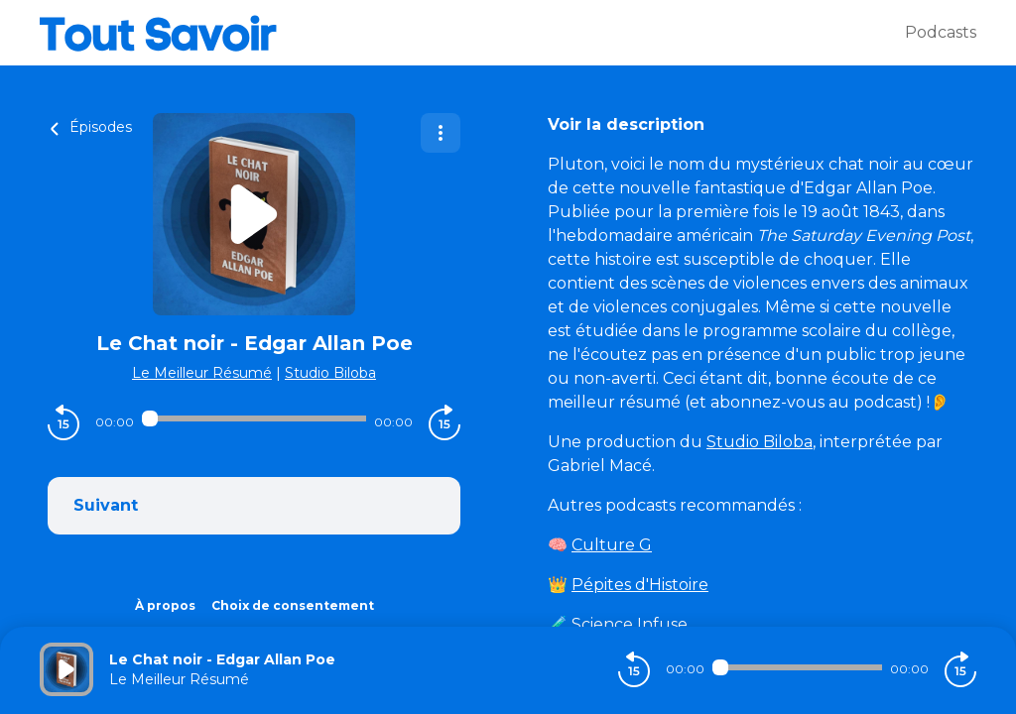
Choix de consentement (292, 605)
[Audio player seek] (254, 418)
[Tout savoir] (472, 33)
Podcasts (940, 32)
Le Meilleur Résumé (202, 373)
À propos (165, 605)
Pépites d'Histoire (640, 584)
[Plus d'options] (440, 133)
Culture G (612, 545)
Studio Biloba (330, 373)
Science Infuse (630, 624)
